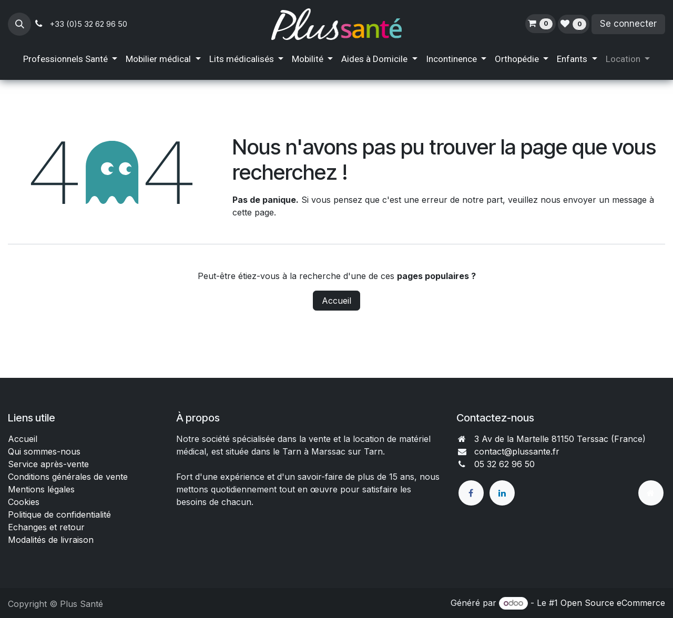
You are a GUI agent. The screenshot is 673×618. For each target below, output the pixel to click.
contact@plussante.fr (516, 451)
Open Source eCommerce (612, 603)
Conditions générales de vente (69, 476)
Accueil (336, 300)
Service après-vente (48, 464)
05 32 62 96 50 (504, 464)
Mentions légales (41, 489)
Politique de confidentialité (59, 514)
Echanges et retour (46, 527)
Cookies (23, 502)
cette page (253, 212)
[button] (19, 24)
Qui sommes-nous (44, 451)
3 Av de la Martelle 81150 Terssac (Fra (551, 439)
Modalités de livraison (51, 539)
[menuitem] (70, 59)
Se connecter (628, 23)
